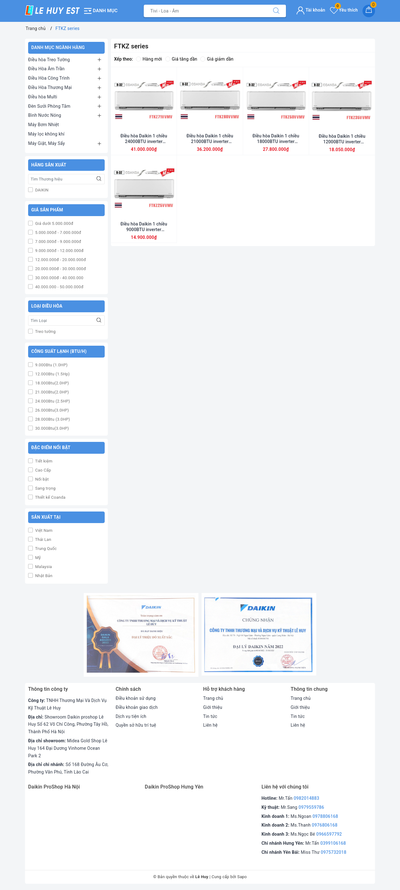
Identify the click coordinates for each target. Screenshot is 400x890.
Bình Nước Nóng (44, 115)
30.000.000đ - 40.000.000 (58, 277)
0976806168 (325, 825)
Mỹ (37, 557)
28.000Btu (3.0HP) (52, 419)
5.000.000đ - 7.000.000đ (57, 232)
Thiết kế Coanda (50, 497)
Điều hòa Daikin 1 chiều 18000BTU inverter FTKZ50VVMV (275, 138)
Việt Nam (43, 530)
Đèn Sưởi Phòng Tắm (49, 106)
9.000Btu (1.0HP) (51, 365)
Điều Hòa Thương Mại (50, 87)
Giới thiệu (212, 707)
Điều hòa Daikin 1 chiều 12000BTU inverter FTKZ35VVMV (342, 139)
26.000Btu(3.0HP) (51, 410)
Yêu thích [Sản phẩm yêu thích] (344, 9)
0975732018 (333, 852)
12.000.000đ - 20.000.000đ (60, 259)
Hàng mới (149, 59)
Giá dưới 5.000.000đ (53, 223)
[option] (141, 635)
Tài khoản (311, 9)
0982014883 (306, 798)
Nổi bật (41, 479)
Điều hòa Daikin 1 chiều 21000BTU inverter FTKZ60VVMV (210, 138)
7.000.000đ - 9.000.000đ (57, 241)
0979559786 (311, 807)
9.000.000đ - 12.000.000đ (58, 250)
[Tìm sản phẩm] (205, 11)
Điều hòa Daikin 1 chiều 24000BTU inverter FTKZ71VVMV (143, 138)
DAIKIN (41, 190)
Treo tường (45, 331)
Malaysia (43, 566)
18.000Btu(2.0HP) (51, 383)
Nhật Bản (43, 575)
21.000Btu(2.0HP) (51, 392)
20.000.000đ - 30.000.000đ (60, 268)
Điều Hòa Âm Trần (46, 68)
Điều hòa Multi (42, 96)
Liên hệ (210, 725)
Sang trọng (45, 488)
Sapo (242, 876)
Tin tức (210, 716)
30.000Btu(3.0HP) (51, 428)
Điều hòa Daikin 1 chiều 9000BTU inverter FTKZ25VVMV (143, 226)
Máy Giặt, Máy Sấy (46, 143)
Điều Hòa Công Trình (49, 78)
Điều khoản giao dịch (137, 707)
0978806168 (325, 816)
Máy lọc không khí (46, 133)
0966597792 (329, 834)
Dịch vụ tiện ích (131, 716)
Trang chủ (213, 698)
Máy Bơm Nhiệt (43, 124)
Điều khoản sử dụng (136, 698)
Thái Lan (42, 539)
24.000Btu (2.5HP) (52, 401)
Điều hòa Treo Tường (49, 59)
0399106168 (333, 843)
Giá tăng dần (181, 59)
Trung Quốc (45, 548)
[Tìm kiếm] (276, 11)
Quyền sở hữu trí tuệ (136, 725)
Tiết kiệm (43, 461)
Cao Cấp (42, 470)
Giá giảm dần (216, 59)
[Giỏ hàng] (368, 11)
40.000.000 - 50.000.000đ (58, 286)
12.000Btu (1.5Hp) (52, 374)
